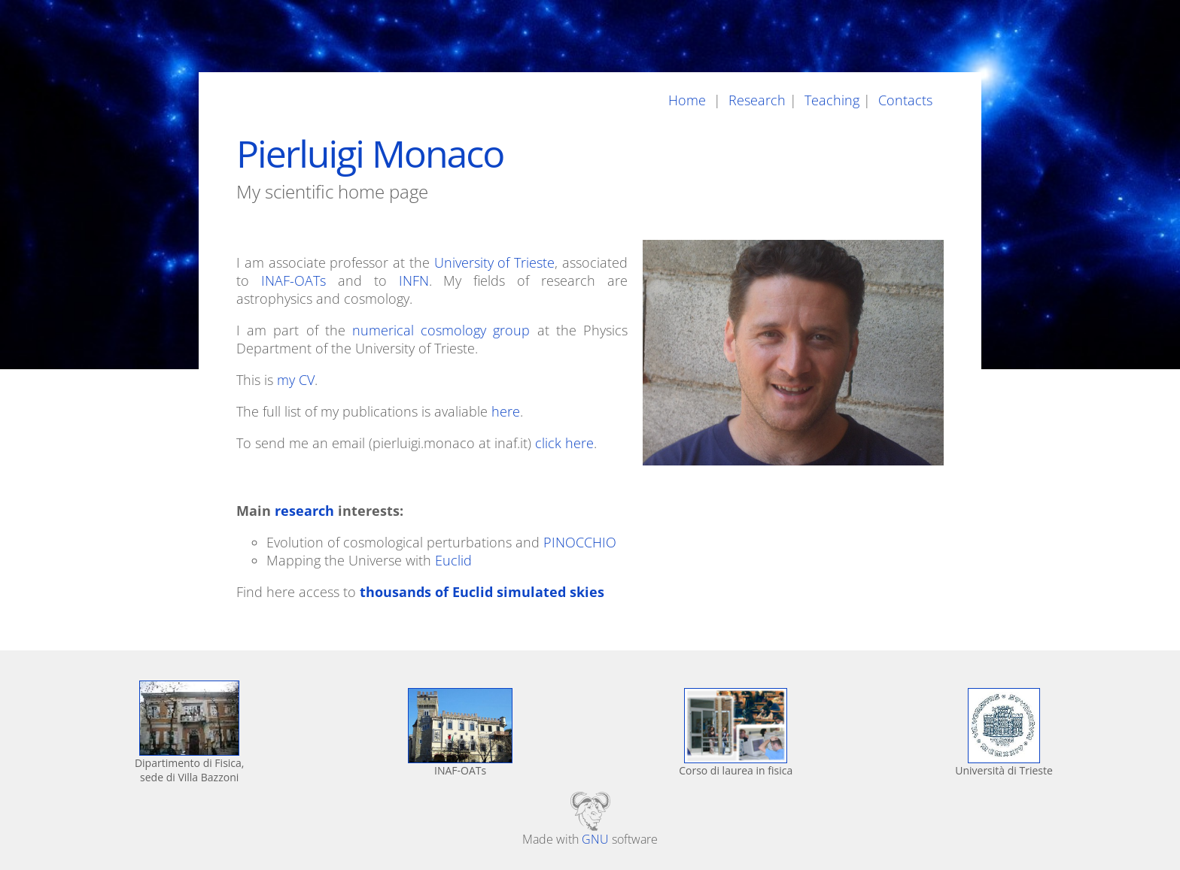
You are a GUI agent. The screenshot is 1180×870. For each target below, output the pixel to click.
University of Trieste (494, 262)
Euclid (453, 560)
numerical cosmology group (441, 330)
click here (564, 443)
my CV (296, 380)
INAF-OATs (293, 280)
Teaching (830, 100)
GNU (595, 839)
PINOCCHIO (579, 542)
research (304, 511)
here (505, 411)
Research (755, 100)
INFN (414, 280)
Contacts (907, 100)
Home (690, 100)
